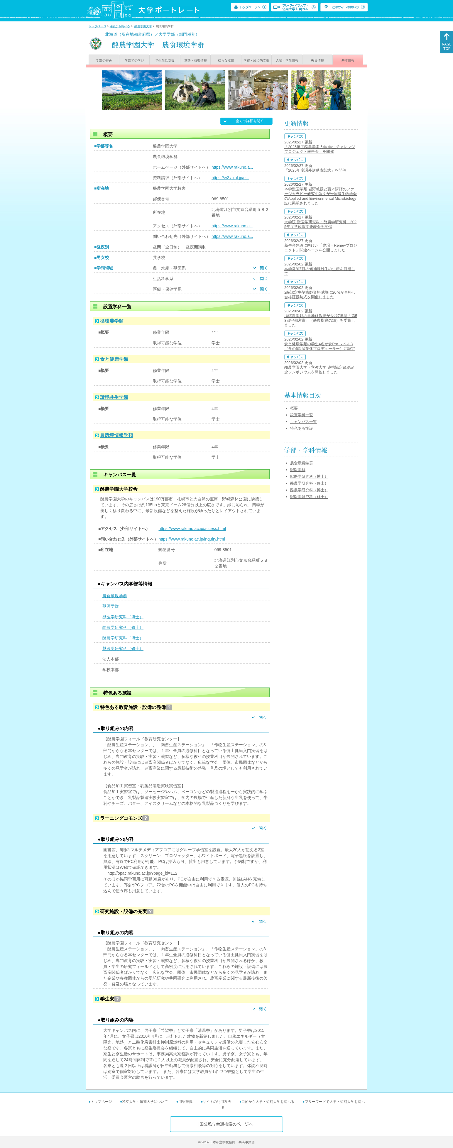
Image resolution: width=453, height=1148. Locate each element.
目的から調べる (119, 26)
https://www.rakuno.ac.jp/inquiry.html (191, 539)
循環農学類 (112, 321)
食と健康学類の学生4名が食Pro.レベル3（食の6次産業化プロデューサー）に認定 (319, 346)
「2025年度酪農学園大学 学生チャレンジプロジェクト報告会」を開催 (319, 149)
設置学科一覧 (301, 415)
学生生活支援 (165, 60)
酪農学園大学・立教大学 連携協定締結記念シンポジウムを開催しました (319, 369)
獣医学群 (110, 606)
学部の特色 (104, 60)
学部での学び (134, 60)
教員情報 (317, 60)
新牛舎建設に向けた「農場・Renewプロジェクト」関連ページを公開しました (320, 247)
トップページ (97, 26)
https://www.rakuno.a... (232, 167)
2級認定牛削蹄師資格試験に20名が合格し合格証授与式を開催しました (320, 294)
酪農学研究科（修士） (122, 627)
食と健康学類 (114, 359)
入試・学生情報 (287, 60)
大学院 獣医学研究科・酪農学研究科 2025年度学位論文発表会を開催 (320, 224)
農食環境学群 (114, 595)
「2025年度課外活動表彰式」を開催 (315, 170)
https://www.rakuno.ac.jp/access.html (192, 528)
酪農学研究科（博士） (122, 638)
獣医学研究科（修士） (122, 648)
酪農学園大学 (143, 26)
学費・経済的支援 (256, 60)
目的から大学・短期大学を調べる (267, 1102)
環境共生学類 (114, 397)
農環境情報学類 (116, 435)
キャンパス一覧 (303, 421)
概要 (294, 408)
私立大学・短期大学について (145, 1102)
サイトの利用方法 (217, 1102)
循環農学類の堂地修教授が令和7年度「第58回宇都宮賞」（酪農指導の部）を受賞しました (320, 320)
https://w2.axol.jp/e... (230, 177)
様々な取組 (226, 60)
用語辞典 (185, 1102)
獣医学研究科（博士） (122, 616)
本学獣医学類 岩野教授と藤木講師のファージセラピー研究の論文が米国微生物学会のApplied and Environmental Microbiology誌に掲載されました (320, 196)
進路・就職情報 (195, 60)
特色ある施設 (301, 428)
